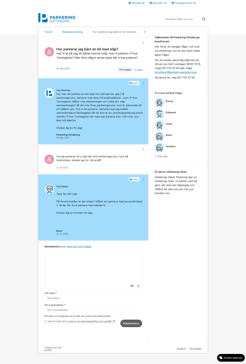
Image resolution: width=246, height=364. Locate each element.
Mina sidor (156, 3)
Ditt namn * (51, 293)
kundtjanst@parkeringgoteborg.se (175, 72)
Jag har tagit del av (81, 321)
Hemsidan (135, 3)
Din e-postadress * (55, 305)
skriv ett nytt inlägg (79, 246)
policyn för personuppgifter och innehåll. (90, 321)
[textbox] (93, 267)
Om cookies (195, 348)
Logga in (181, 348)
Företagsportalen (182, 3)
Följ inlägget (125, 69)
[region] (93, 57)
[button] (132, 286)
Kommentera (131, 323)
